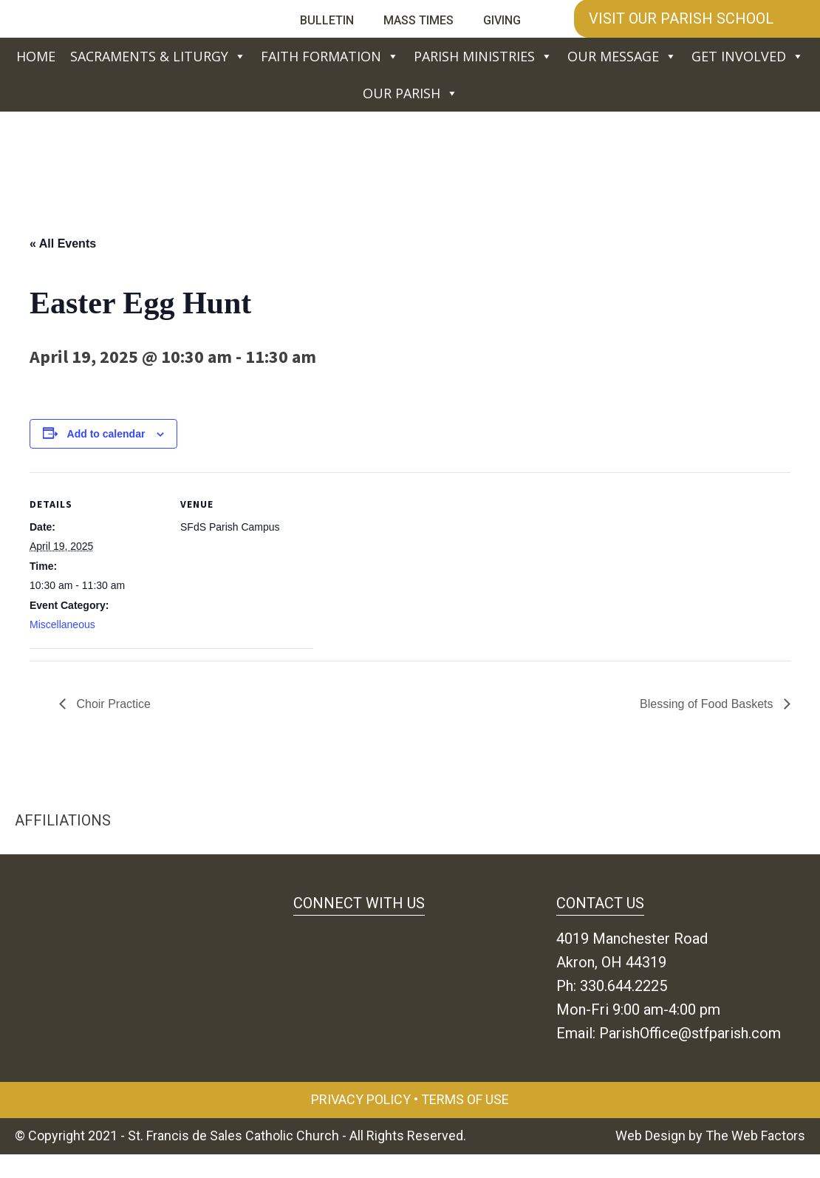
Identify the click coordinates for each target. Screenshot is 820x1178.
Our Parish (410, 93)
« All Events (63, 243)
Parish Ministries (483, 56)
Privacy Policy (361, 1099)
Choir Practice (112, 704)
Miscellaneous (62, 624)
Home (35, 56)
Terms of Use (465, 1099)
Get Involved (747, 56)
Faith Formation (330, 56)
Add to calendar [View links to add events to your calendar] (106, 434)
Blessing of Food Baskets (708, 704)
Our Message (622, 56)
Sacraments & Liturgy (158, 56)
